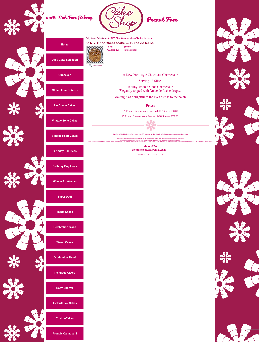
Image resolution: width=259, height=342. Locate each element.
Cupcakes (64, 75)
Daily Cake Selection (65, 59)
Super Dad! (65, 196)
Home (64, 44)
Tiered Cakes (64, 242)
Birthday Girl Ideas (65, 151)
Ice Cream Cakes (64, 105)
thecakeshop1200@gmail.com (149, 149)
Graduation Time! (65, 257)
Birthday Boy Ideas (65, 166)
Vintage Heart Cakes (65, 135)
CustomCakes (65, 318)
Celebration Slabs (64, 227)
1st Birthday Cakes (65, 303)
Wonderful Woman (65, 181)
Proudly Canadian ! (65, 333)
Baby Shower (64, 288)
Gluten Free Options (65, 90)
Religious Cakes (64, 272)
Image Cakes (65, 211)
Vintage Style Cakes (64, 120)
